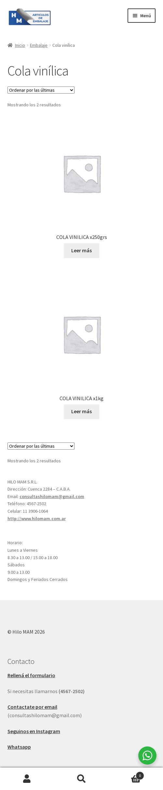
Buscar (81, 779)
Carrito (126, 774)
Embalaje (39, 45)
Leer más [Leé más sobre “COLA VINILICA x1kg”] (81, 411)
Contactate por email (32, 707)
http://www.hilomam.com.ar (36, 518)
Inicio (20, 45)
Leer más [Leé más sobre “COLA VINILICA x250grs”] (81, 250)
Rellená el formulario (31, 675)
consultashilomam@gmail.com (52, 496)
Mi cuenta (27, 779)
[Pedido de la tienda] (41, 90)
